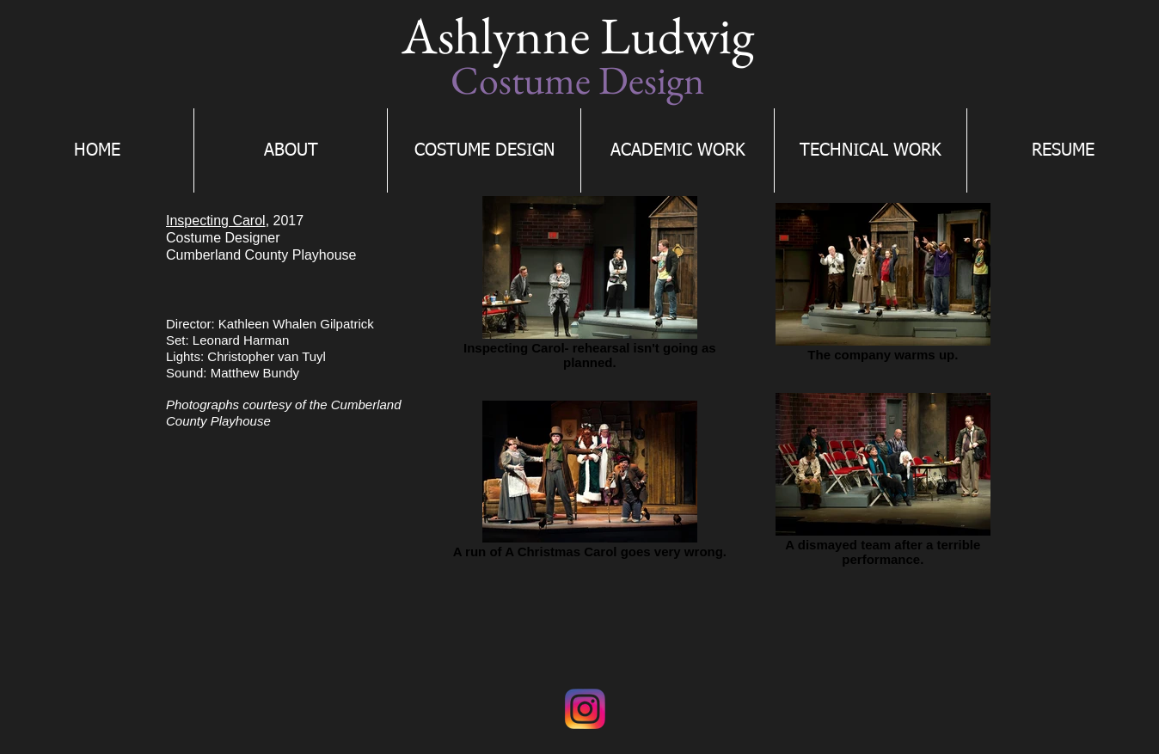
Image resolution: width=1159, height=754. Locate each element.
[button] (484, 150)
